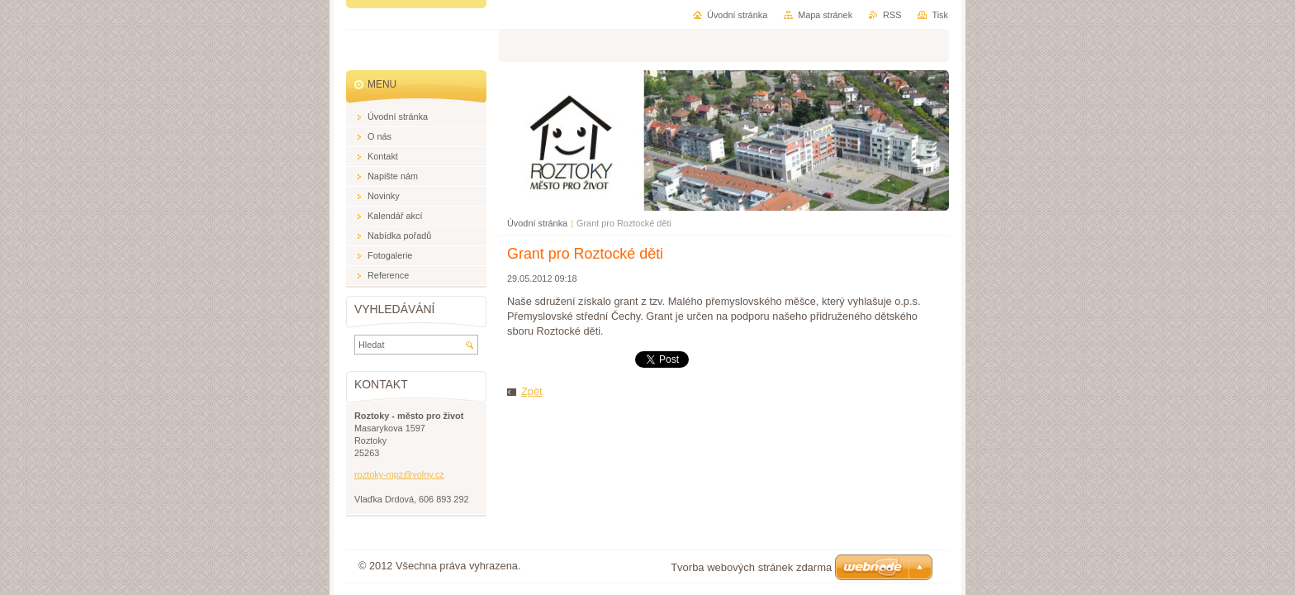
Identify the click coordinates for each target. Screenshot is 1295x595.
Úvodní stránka (537, 223)
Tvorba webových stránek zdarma (751, 567)
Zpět (532, 391)
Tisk (940, 15)
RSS (892, 15)
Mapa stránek (825, 15)
